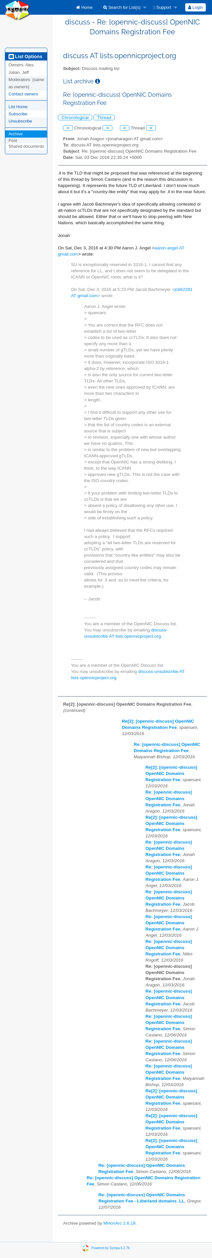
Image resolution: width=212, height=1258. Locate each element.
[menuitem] (84, 7)
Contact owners (23, 94)
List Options (25, 56)
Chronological (75, 117)
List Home (18, 106)
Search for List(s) (122, 7)
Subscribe (17, 113)
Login (195, 7)
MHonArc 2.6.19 (119, 1223)
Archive (15, 133)
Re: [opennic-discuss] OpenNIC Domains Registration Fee (168, 798)
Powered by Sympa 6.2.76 (110, 1248)
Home (84, 7)
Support (162, 7)
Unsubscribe (20, 121)
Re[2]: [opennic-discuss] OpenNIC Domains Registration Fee (171, 773)
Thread (104, 117)
